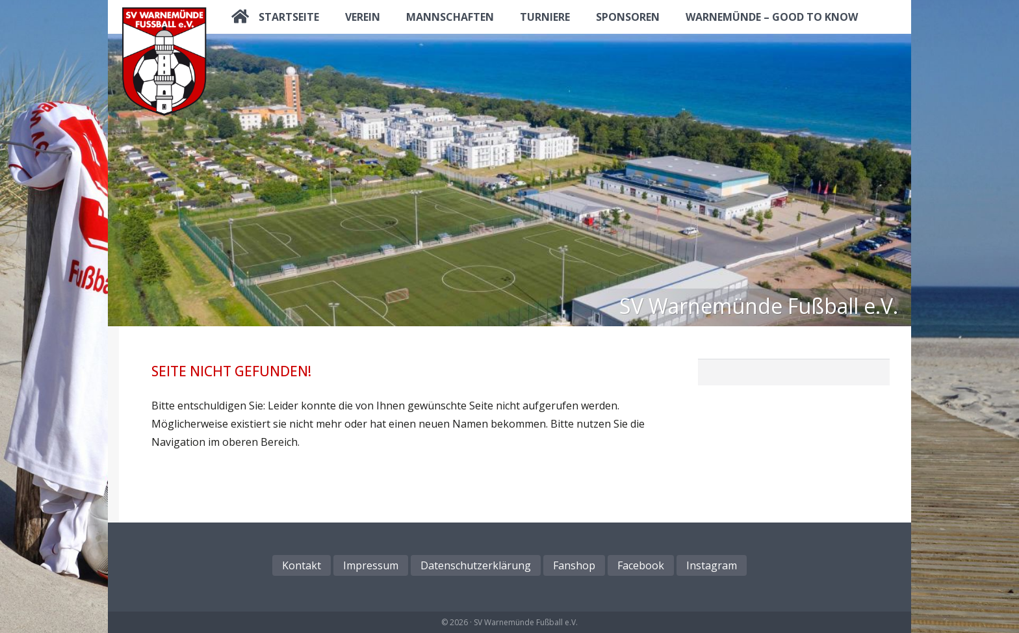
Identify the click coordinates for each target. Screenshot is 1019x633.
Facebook (640, 565)
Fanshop (574, 565)
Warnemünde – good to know (772, 17)
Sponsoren (628, 17)
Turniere (545, 17)
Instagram (711, 565)
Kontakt (301, 565)
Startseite (289, 17)
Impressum (370, 565)
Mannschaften (450, 17)
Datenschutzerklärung (475, 565)
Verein (362, 17)
